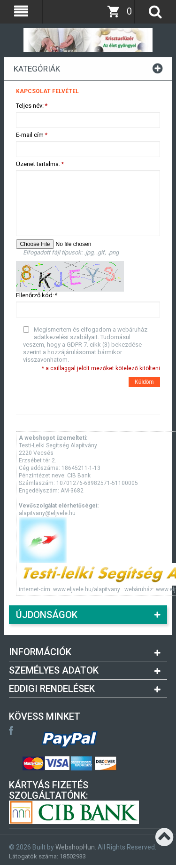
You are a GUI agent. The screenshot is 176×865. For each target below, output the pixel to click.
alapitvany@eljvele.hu (47, 513)
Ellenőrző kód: (36, 295)
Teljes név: (30, 106)
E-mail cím (30, 135)
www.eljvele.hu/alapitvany (86, 589)
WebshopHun (75, 847)
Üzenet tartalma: (38, 164)
